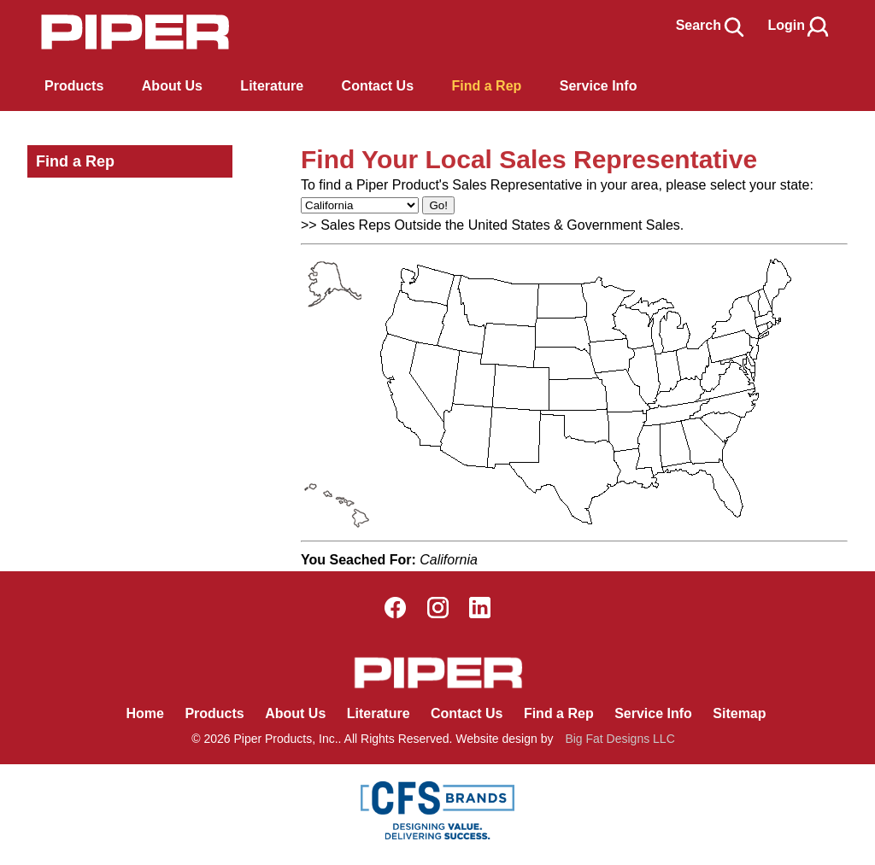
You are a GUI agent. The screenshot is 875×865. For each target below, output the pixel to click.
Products (73, 86)
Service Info (653, 713)
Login (799, 25)
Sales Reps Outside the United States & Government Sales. (502, 225)
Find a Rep (75, 161)
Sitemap (739, 713)
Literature (378, 713)
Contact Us (466, 713)
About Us (295, 713)
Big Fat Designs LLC (619, 738)
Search (711, 25)
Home (144, 713)
